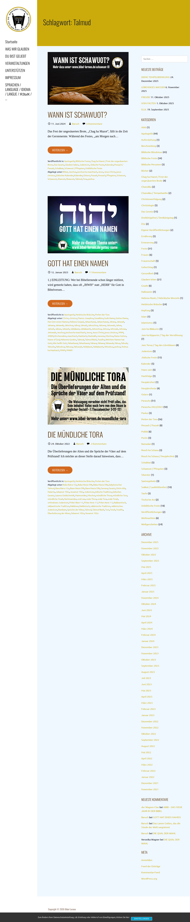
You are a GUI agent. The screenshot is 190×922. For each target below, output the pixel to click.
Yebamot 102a (77, 513)
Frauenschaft (148, 260)
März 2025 (147, 579)
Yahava (93, 343)
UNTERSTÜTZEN (15, 70)
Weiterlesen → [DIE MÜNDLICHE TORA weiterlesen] (60, 470)
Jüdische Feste (97, 164)
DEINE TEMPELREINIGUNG (155, 76)
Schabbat (59, 168)
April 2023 (146, 696)
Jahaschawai (103, 321)
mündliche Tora (120, 495)
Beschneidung (148, 145)
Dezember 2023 (149, 647)
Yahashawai (84, 343)
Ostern (86, 175)
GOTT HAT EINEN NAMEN (78, 263)
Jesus (100, 171)
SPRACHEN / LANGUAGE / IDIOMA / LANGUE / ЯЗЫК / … (18, 91)
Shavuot (61, 179)
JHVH (121, 332)
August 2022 (148, 745)
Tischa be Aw (148, 499)
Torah (112, 509)
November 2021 (150, 789)
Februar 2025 (148, 585)
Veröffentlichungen (151, 511)
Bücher (145, 170)
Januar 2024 (147, 640)
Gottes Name (122, 318)
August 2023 (148, 671)
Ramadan (146, 443)
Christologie (147, 205)
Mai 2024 (146, 616)
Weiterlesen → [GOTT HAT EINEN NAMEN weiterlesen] (60, 303)
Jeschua (72, 171)
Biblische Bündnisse (151, 151)
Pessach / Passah (150, 425)
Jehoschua (97, 328)
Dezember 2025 (149, 541)
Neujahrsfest (148, 381)
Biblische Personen (151, 164)
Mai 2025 (146, 566)
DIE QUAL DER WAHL (164, 833)
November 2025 (150, 548)
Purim (144, 437)
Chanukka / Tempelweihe (154, 192)
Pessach (102, 175)
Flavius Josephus (86, 318)
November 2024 (150, 597)
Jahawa (51, 325)
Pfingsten (111, 175)
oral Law (81, 499)
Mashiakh (92, 336)
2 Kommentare (99, 443)
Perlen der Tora (102, 314)
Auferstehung (148, 139)
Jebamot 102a (62, 491)
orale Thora (91, 499)
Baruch (75, 123)
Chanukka (146, 186)
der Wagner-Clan (150, 807)
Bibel (65, 171)
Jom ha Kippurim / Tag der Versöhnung (162, 335)
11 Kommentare (97, 272)
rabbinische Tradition (100, 506)
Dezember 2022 (149, 721)
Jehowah (52, 332)
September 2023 (150, 665)
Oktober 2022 (148, 733)
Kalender (109, 164)
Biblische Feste (83, 161)
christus (73, 318)
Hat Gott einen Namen (58, 321)
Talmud (78, 179)
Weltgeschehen (149, 524)
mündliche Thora (104, 495)
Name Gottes (120, 336)
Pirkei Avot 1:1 (91, 502)
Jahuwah (111, 325)
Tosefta (101, 339)
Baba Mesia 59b (85, 484)
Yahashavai (73, 343)
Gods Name (109, 318)
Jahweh (65, 328)
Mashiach (82, 336)
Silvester (146, 474)
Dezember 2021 (149, 782)
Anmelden (146, 859)
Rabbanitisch (120, 502)
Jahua (77, 325)
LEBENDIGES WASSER (153, 87)
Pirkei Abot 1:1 (76, 502)
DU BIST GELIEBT (15, 56)
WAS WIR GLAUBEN (17, 49)
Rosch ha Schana (150, 450)
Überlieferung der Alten (59, 513)
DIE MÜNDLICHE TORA (75, 434)
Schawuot (52, 179)
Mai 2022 (146, 752)
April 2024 (146, 622)
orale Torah (113, 499)
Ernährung (146, 236)
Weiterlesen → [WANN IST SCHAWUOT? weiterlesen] (60, 150)
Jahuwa (102, 325)
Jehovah (114, 328)
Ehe (143, 223)
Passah (94, 175)
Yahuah (124, 343)
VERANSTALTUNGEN (17, 63)
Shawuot (70, 179)
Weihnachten (148, 517)
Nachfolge (146, 375)
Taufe (144, 493)
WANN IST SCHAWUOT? (77, 114)
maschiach (72, 336)
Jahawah (60, 325)
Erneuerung (147, 242)
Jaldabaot (75, 328)
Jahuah (83, 325)
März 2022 (147, 764)
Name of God (54, 339)
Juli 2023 (146, 677)
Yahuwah (78, 346)
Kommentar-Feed (150, 872)
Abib (143, 127)
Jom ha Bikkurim (150, 328)
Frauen (145, 254)
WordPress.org (149, 878)
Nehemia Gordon (68, 339)
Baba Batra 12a (70, 484)
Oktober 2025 (148, 554)
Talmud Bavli (91, 339)
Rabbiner (74, 506)
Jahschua (69, 325)
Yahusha (51, 346)
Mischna (109, 336)
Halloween (146, 291)
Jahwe (58, 328)
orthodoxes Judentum (58, 502)
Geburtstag (147, 266)
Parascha (146, 400)
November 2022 (150, 727)
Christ (66, 318)
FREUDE (145, 97)
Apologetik (69, 161)
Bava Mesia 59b (77, 488)
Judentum (84, 164)
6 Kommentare (94, 123)
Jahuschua (93, 325)
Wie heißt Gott (60, 343)
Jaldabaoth (85, 328)
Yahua (117, 343)
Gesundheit (147, 273)
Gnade (144, 285)
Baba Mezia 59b (100, 484)
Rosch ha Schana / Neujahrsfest (157, 456)
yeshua (91, 179)
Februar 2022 (148, 770)
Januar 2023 (147, 715)
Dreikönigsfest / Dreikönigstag (157, 217)
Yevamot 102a (91, 513)
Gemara (104, 488)
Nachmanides (70, 499)
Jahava (112, 321)
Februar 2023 (148, 708)
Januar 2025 (147, 591)
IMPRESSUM (13, 77)
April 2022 (146, 758)
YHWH (69, 350)
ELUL (144, 109)
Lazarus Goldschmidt (64, 495)
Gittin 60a (121, 488)
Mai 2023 (146, 690)
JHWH (51, 336)
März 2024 (147, 628)
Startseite (11, 41)
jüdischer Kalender (64, 175)
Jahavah (120, 321)
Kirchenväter (60, 336)
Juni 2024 (146, 610)
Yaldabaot (87, 346)
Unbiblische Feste (93, 168)
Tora (85, 179)
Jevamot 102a (76, 491)
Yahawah (110, 343)
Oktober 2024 (148, 603)
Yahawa (101, 343)
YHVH (62, 350)
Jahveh (51, 328)
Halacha (51, 491)
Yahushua (60, 346)
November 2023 (150, 653)
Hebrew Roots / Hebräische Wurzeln (160, 297)
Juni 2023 (146, 684)
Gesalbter (98, 318)
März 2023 (147, 702)
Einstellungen (141, 919)
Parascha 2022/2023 (152, 406)
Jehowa (122, 328)
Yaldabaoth (98, 346)
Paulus (144, 412)
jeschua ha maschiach (87, 171)
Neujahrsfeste (148, 388)
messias (101, 336)
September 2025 (150, 560)
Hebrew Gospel (77, 321)
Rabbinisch (84, 506)
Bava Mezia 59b (92, 488)
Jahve (118, 325)
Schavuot (121, 175)
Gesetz (112, 488)
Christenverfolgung (151, 198)
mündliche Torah (55, 499)
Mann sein (146, 369)
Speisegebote (148, 480)
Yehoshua (108, 346)
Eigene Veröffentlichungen (155, 229)
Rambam (62, 509)
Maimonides (81, 495)
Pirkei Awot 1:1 (106, 502)
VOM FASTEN (148, 103)
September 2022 (150, 739)
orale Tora (102, 499)
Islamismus (147, 322)
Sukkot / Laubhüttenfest (154, 487)
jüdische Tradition (103, 491)
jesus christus (111, 332)
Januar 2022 (147, 776)
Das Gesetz (59, 164)
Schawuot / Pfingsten (74, 168)
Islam (144, 316)
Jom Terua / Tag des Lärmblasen (158, 344)
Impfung (145, 310)
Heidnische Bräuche (85, 314)
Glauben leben (72, 164)
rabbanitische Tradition (58, 506)
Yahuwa (69, 346)
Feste (144, 248)
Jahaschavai (90, 321)
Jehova (106, 328)
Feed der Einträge (150, 866)
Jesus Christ (109, 171)
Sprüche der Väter (75, 509)
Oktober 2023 (148, 659)
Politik (144, 431)
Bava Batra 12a (62, 488)
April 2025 (146, 572)
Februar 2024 (148, 634)
